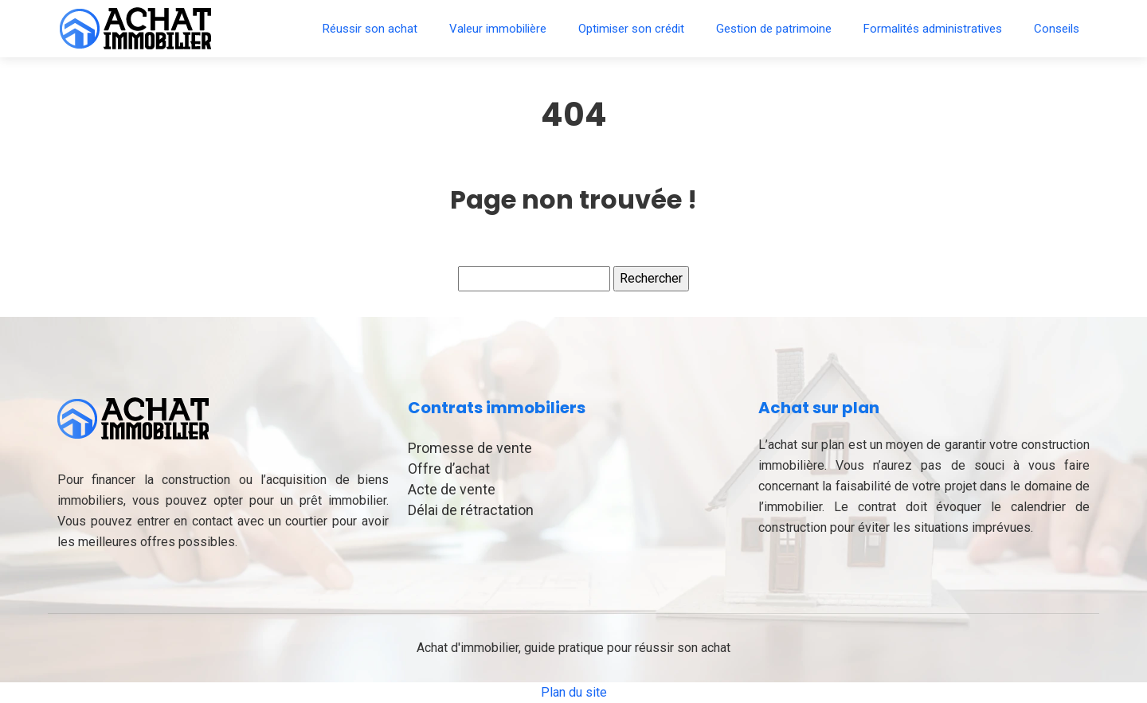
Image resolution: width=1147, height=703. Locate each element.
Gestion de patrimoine (774, 28)
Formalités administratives (932, 28)
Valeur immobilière (497, 28)
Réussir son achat (370, 28)
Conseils (1056, 28)
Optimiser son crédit (631, 28)
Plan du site (574, 692)
